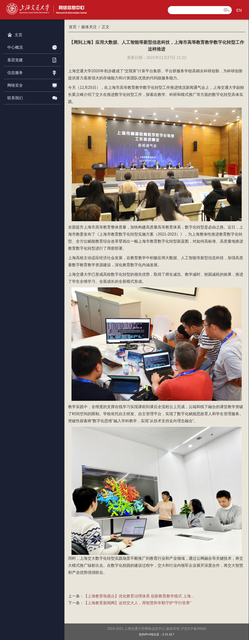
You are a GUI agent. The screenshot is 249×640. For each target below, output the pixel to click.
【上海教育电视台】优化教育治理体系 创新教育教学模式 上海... (139, 596)
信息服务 (32, 71)
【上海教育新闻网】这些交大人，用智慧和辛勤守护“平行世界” (137, 603)
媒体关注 (89, 27)
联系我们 (32, 97)
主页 (14, 33)
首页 (73, 27)
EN (239, 10)
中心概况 (32, 46)
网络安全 (32, 84)
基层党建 (32, 59)
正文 (105, 27)
